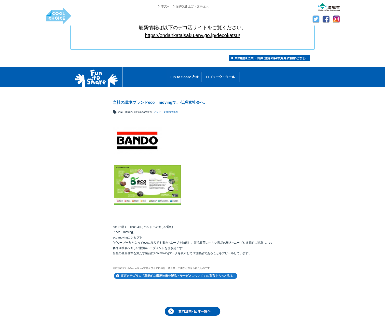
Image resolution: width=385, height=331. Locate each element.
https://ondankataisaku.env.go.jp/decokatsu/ (192, 35)
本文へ (165, 6)
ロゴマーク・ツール (220, 77)
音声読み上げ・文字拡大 (192, 6)
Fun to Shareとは (184, 77)
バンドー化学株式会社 (166, 112)
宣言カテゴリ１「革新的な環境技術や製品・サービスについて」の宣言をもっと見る (177, 276)
